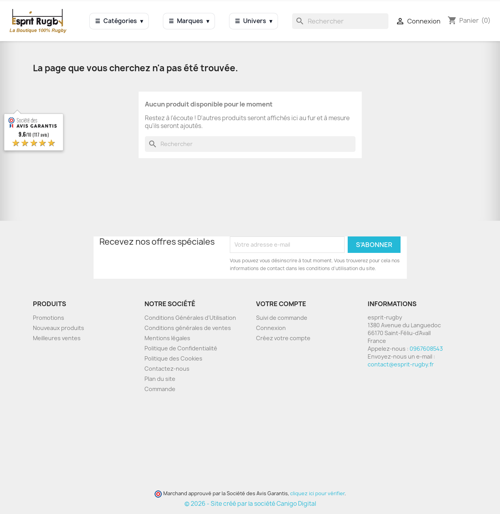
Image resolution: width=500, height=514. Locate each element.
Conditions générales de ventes (187, 328)
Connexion (271, 328)
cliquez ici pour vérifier (317, 493)
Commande (159, 389)
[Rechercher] (340, 21)
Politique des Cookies (173, 358)
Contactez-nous (167, 368)
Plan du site (159, 378)
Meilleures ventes (57, 338)
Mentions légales (167, 338)
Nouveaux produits (58, 328)
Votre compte (281, 303)
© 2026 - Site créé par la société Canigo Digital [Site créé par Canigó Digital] (250, 504)
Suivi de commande (281, 317)
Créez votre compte (283, 338)
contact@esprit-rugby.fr (401, 364)
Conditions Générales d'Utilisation (190, 317)
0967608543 (426, 348)
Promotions (48, 317)
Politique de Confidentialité (180, 348)
